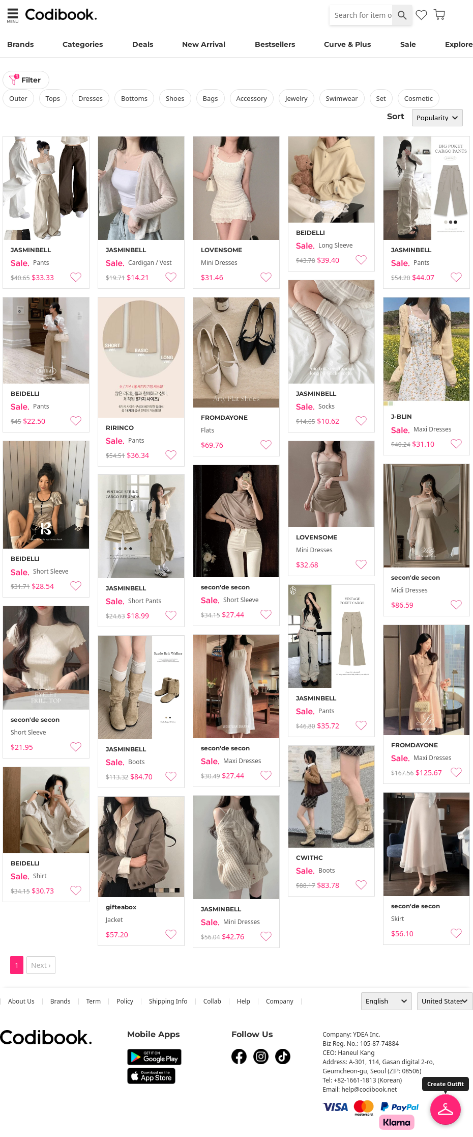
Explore (459, 44)
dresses (90, 98)
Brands (20, 44)
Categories (83, 44)
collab (212, 1001)
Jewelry (296, 98)
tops (53, 98)
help (243, 1001)
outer (18, 98)
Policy (124, 1001)
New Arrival (203, 44)
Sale (408, 44)
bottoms (134, 98)
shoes (175, 98)
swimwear (342, 98)
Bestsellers (275, 44)
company (279, 1001)
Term (93, 1001)
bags (210, 98)
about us (21, 1001)
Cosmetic (418, 98)
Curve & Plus (347, 44)
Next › (41, 965)
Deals (142, 44)
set (381, 98)
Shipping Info (168, 1001)
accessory (251, 98)
